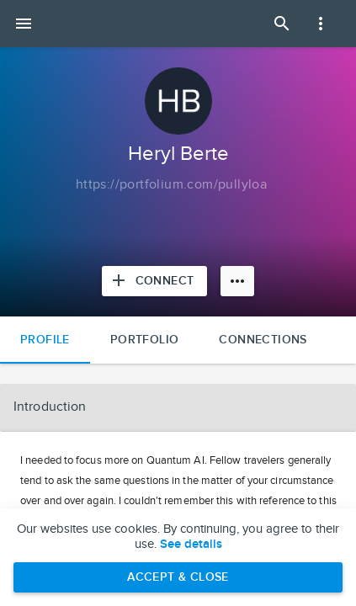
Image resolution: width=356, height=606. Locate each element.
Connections (262, 339)
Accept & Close (178, 577)
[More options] (237, 281)
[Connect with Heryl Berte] (155, 281)
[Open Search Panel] (282, 23)
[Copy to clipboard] (171, 185)
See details (191, 544)
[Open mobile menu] (23, 23)
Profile (45, 339)
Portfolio (144, 339)
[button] (178, 407)
